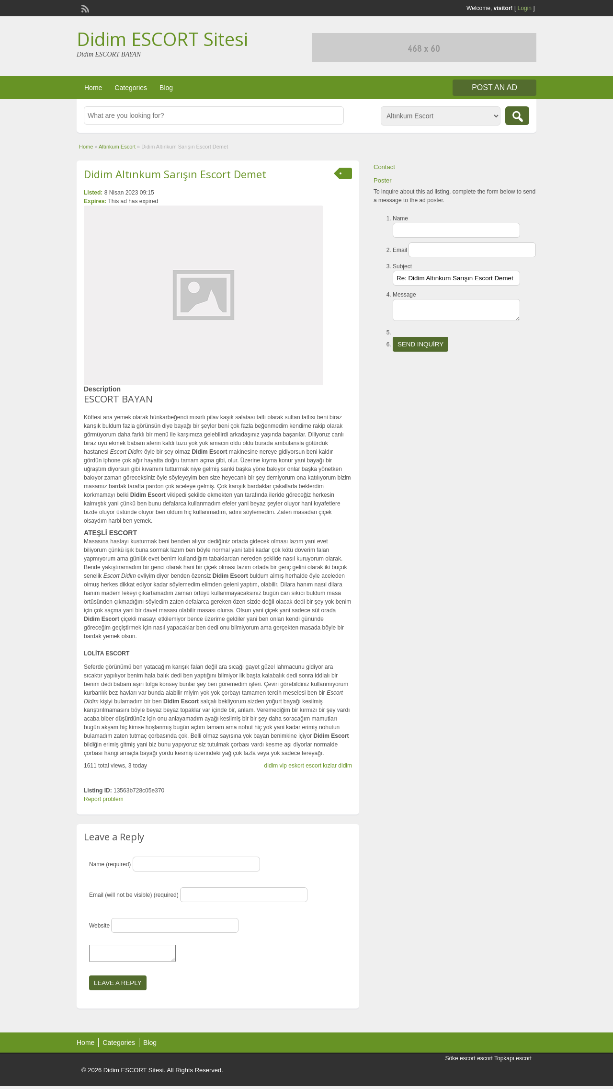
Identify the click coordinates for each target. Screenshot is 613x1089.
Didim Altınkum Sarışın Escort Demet (175, 174)
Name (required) (110, 864)
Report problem (104, 799)
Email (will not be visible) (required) (134, 895)
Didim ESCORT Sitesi (162, 38)
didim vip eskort (284, 765)
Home (93, 88)
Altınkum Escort (117, 146)
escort (485, 1061)
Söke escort (460, 1061)
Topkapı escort (513, 1061)
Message (404, 294)
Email (400, 250)
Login (525, 8)
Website (99, 925)
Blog (166, 88)
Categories (130, 88)
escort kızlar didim (329, 765)
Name (400, 218)
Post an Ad (494, 87)
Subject (402, 266)
